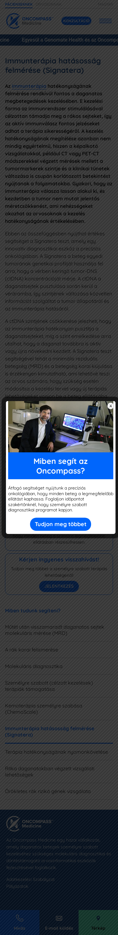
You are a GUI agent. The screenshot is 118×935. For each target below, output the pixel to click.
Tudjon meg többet (60, 524)
